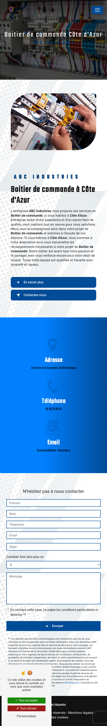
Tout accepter (26, 700)
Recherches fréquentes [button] (53, 704)
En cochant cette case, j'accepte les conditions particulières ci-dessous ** (54, 592)
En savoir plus (29, 282)
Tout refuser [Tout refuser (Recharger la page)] (26, 708)
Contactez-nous (30, 295)
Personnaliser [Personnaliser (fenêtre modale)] (26, 716)
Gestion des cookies (53, 717)
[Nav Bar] (97, 10)
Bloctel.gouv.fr (72, 663)
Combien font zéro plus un (25, 537)
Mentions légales (80, 713)
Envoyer (57, 606)
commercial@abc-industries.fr (53, 431)
